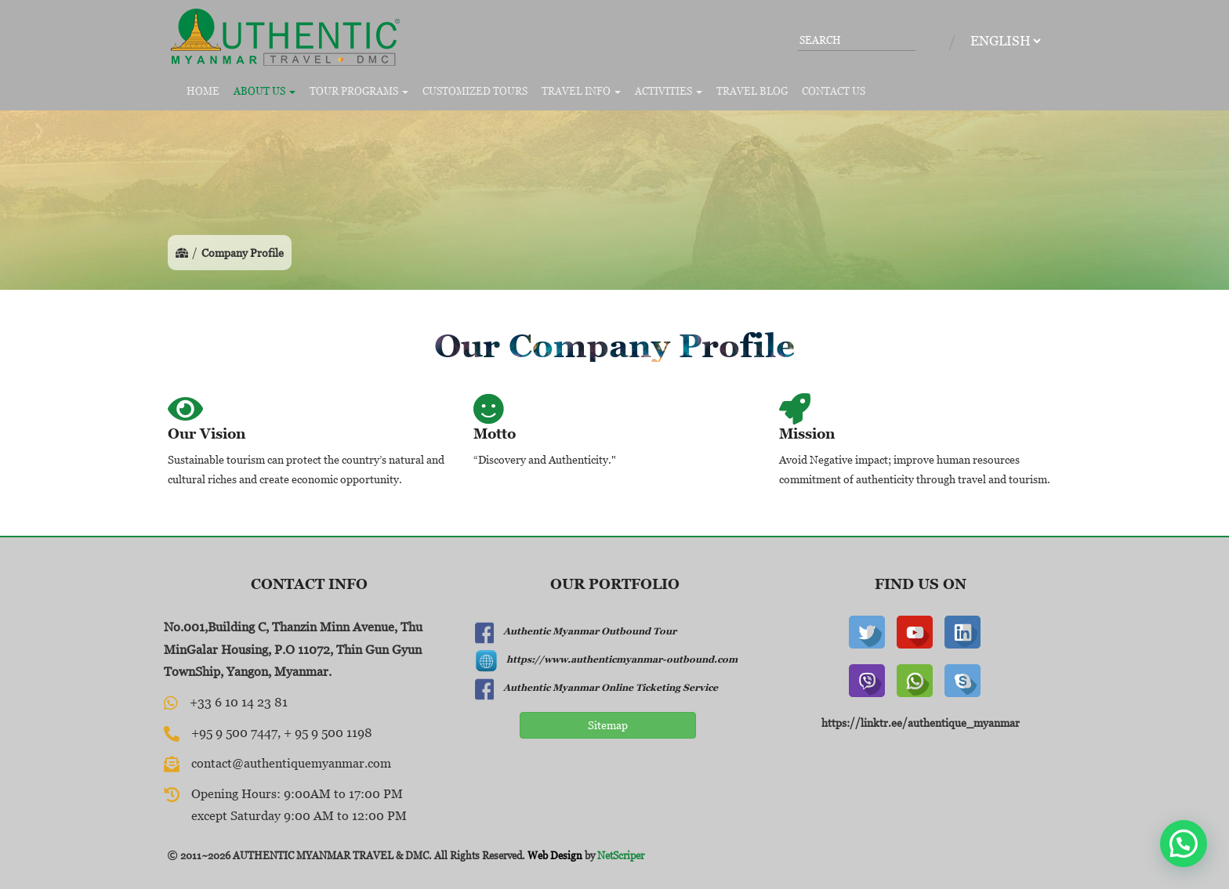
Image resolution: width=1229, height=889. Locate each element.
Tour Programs (359, 91)
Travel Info (581, 91)
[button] (1183, 843)
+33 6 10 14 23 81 (239, 702)
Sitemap (608, 725)
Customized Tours (474, 91)
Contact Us (833, 91)
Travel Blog (752, 91)
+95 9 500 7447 (234, 732)
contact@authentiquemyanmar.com (291, 763)
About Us (264, 91)
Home (203, 91)
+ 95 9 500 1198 (328, 732)
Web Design (554, 855)
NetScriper (620, 855)
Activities (668, 91)
